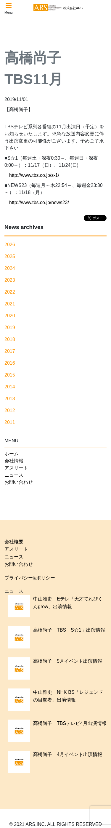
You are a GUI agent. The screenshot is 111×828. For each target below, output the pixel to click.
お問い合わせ (18, 482)
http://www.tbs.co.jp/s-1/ (34, 175)
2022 (9, 291)
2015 (9, 374)
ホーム (11, 453)
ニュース (13, 475)
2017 (9, 351)
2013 (9, 398)
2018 (9, 339)
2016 (9, 363)
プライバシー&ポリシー (29, 577)
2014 (9, 386)
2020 (9, 315)
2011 (9, 422)
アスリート (16, 467)
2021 (9, 303)
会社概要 (13, 541)
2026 (9, 244)
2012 (9, 410)
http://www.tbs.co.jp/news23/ (39, 202)
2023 (9, 280)
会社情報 (13, 460)
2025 (9, 256)
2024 (9, 268)
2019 (9, 327)
